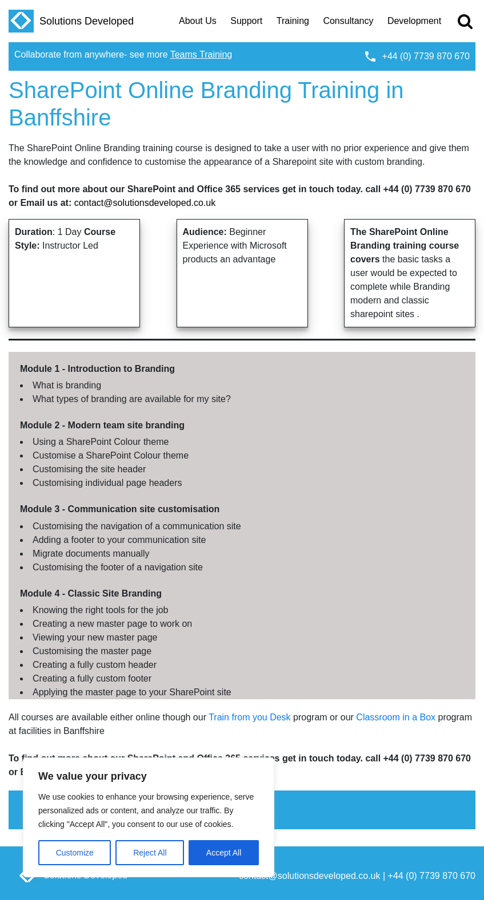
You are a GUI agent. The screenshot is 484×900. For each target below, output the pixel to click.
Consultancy (348, 21)
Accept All (223, 852)
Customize (75, 852)
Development (414, 21)
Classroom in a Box (395, 717)
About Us (198, 21)
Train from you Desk (249, 717)
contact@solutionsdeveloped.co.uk (145, 203)
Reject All (149, 852)
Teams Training (201, 54)
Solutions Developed (71, 21)
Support (246, 21)
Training (293, 21)
